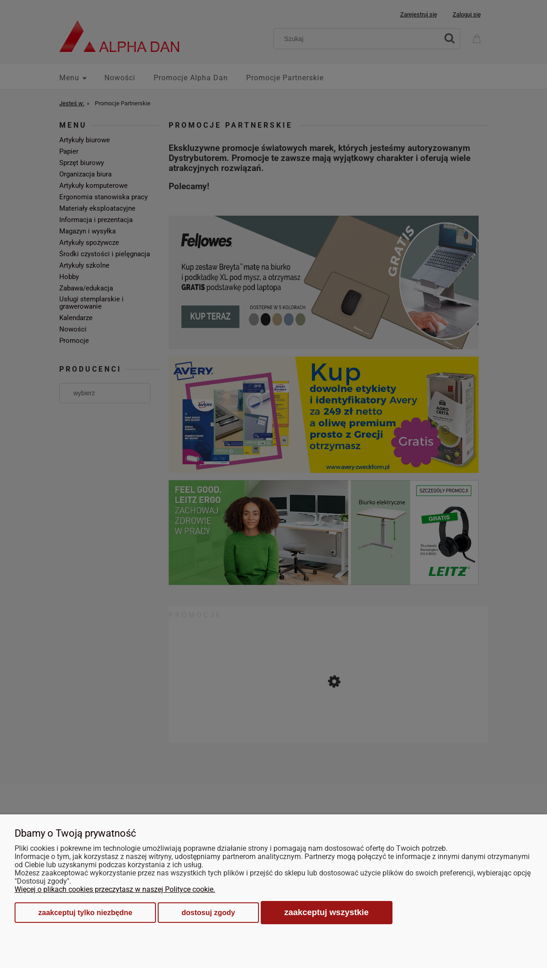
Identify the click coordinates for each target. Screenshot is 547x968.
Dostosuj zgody (208, 912)
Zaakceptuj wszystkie (326, 912)
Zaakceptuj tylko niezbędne (85, 912)
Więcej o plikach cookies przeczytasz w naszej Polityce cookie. (115, 889)
